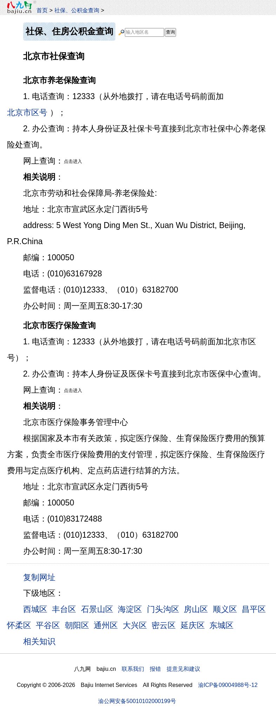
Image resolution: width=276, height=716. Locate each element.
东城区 (221, 625)
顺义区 (225, 609)
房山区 (196, 609)
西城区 (35, 609)
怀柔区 (19, 625)
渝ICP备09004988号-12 (228, 685)
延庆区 (193, 625)
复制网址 (41, 577)
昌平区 (254, 609)
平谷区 (48, 625)
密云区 (164, 625)
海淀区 (130, 609)
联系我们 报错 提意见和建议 (161, 669)
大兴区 (135, 625)
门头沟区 (163, 609)
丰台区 (64, 609)
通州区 (106, 625)
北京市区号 (27, 112)
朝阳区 (77, 625)
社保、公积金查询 (76, 10)
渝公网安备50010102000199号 (137, 701)
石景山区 (97, 609)
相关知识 (39, 641)
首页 (42, 10)
